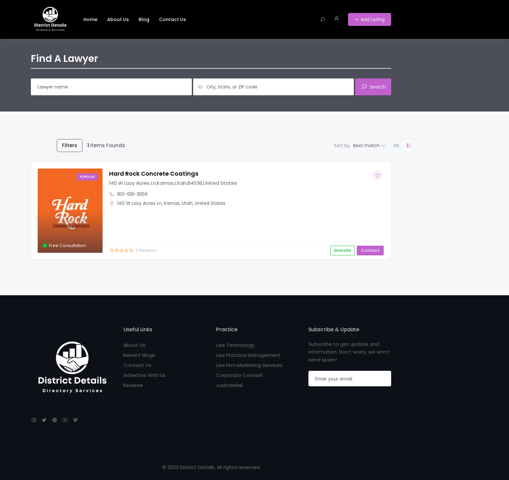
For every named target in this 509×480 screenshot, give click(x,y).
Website (342, 250)
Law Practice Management (248, 355)
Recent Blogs (139, 355)
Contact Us (172, 19)
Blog (144, 19)
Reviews (133, 385)
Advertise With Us (144, 375)
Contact (370, 250)
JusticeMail (229, 385)
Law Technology (235, 345)
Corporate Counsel (239, 375)
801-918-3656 (132, 194)
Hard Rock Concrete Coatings (153, 174)
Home (90, 19)
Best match (366, 145)
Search (373, 87)
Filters (69, 145)
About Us (118, 19)
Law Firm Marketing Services (249, 365)
